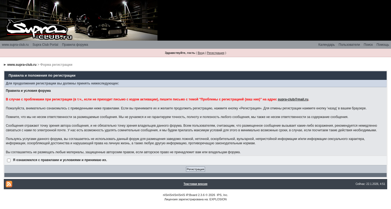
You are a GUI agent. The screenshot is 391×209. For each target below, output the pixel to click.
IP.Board (191, 195)
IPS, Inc (222, 195)
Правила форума (75, 45)
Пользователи (349, 45)
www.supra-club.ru (15, 45)
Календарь (326, 45)
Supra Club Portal (45, 45)
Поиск (368, 45)
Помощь (383, 45)
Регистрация (215, 52)
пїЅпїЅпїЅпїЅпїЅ (174, 195)
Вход (201, 52)
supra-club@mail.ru (293, 99)
